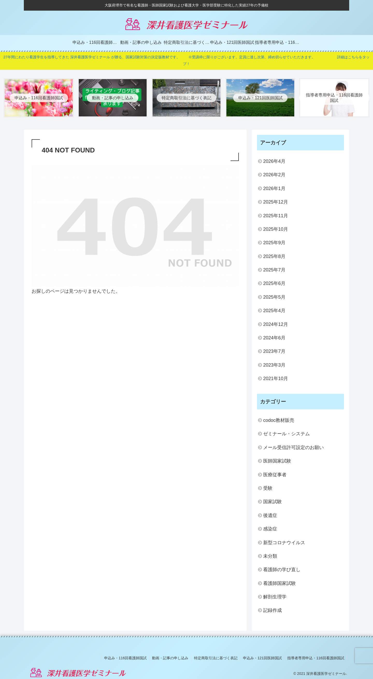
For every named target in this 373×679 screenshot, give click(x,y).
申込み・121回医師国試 (262, 658)
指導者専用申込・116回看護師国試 (316, 658)
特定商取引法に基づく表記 (216, 658)
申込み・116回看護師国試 (126, 658)
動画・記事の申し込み (171, 658)
